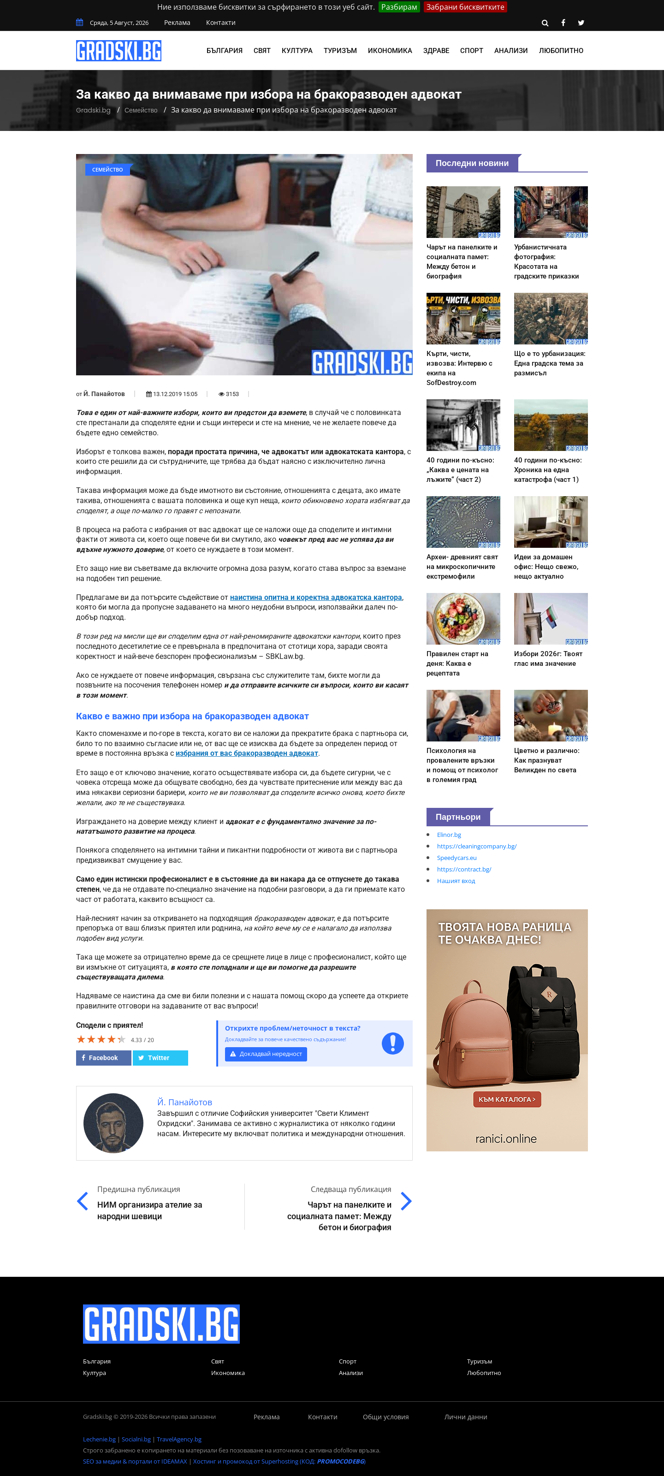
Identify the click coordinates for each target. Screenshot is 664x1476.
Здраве (436, 51)
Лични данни (466, 1416)
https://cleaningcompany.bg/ (477, 846)
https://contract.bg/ (464, 869)
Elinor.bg (449, 834)
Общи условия (386, 1416)
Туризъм (340, 51)
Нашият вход (456, 881)
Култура (297, 51)
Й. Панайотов (104, 393)
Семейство (141, 110)
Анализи (511, 51)
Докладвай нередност (266, 1054)
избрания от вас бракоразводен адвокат (247, 753)
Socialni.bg (136, 1439)
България (225, 51)
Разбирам (399, 7)
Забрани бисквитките (465, 7)
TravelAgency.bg (179, 1439)
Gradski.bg (93, 110)
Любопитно (561, 51)
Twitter (153, 1057)
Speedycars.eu (457, 858)
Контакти (221, 22)
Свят (262, 51)
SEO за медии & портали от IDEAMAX (135, 1461)
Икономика (390, 51)
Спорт (471, 51)
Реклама (177, 22)
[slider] (101, 1038)
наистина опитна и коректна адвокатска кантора (316, 597)
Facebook (100, 1057)
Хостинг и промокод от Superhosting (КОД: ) (279, 1461)
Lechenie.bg (99, 1439)
